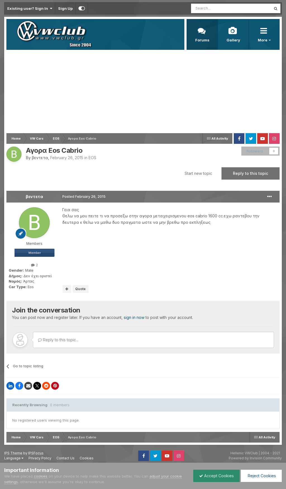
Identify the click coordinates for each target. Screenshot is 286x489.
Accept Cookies (216, 475)
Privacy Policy (39, 458)
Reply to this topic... (58, 339)
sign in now (134, 317)
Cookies (87, 458)
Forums (202, 40)
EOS (92, 157)
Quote (80, 289)
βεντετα (40, 157)
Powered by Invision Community (255, 458)
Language (13, 458)
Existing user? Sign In (29, 8)
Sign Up (65, 8)
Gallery (233, 40)
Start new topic (198, 173)
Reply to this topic (250, 173)
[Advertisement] (143, 92)
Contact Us (65, 458)
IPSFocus (36, 453)
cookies (40, 476)
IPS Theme (13, 453)
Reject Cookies (261, 475)
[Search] (216, 8)
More (263, 40)
